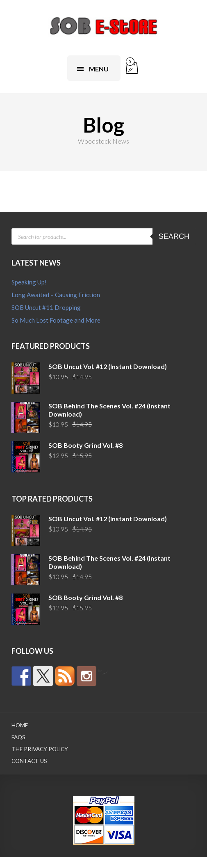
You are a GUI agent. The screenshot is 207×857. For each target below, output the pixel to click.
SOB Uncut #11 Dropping (46, 307)
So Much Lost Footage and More (55, 320)
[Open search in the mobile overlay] (103, 236)
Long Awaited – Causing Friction (55, 294)
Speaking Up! (29, 282)
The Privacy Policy (39, 749)
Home (19, 725)
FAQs (18, 737)
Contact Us (29, 761)
